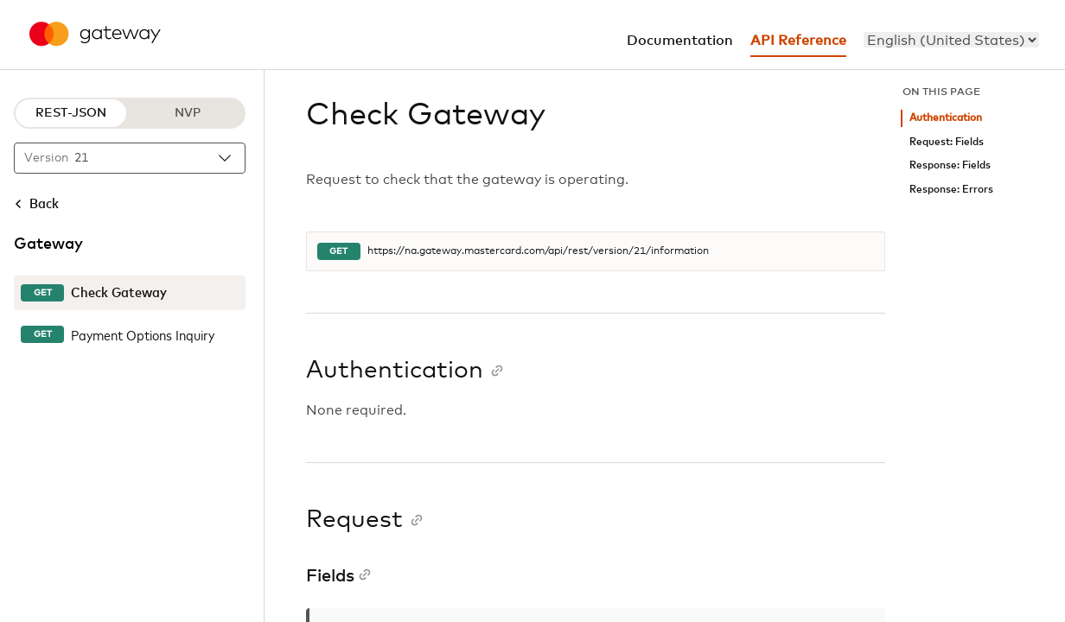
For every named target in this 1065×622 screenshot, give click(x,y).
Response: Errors (951, 189)
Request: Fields (946, 142)
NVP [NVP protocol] (188, 113)
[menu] (951, 40)
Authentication (945, 118)
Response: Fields (950, 165)
